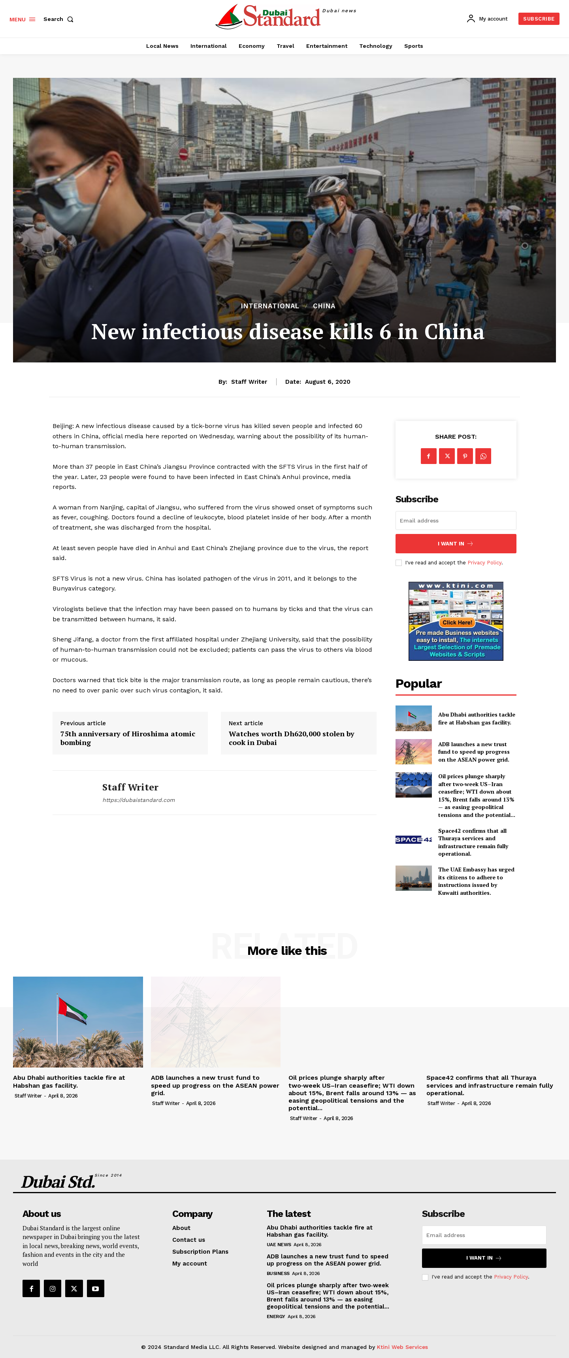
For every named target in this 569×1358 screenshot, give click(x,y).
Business (278, 1273)
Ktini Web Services (402, 1347)
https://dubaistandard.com (138, 800)
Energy (276, 1316)
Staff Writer (249, 381)
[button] (60, 19)
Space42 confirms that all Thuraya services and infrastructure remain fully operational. (473, 842)
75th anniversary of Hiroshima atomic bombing (127, 738)
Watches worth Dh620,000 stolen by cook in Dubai (291, 738)
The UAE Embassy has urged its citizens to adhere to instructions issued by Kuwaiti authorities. (476, 881)
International (270, 306)
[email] (456, 520)
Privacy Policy (484, 563)
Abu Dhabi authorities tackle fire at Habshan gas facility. (476, 718)
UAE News (279, 1244)
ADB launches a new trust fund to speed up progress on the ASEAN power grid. (474, 751)
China (324, 306)
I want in (456, 543)
